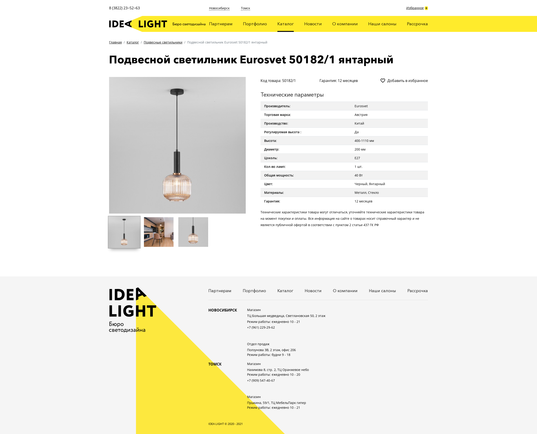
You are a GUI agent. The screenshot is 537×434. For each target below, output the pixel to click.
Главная (115, 42)
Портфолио (255, 23)
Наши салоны (382, 23)
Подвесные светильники (163, 42)
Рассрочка (417, 23)
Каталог (285, 23)
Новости (313, 23)
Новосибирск (219, 8)
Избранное (415, 8)
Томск (245, 8)
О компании (345, 23)
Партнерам (221, 23)
